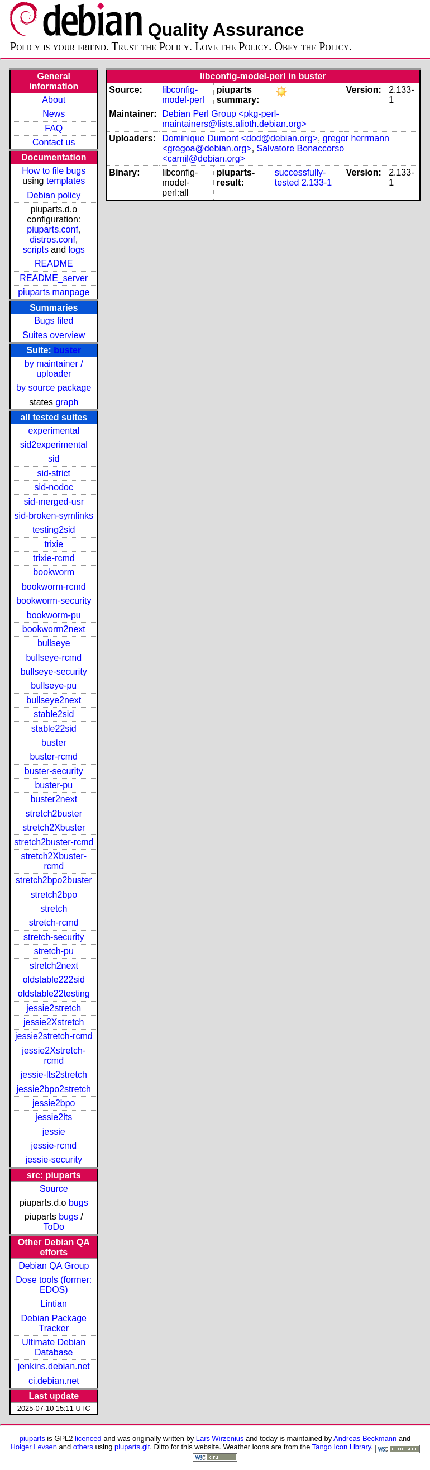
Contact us (53, 142)
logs (77, 249)
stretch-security (53, 937)
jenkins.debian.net (54, 1366)
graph (66, 402)
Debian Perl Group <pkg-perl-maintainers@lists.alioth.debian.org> (234, 119)
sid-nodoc (54, 487)
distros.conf (52, 239)
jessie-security (54, 1159)
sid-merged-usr (53, 501)
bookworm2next (53, 629)
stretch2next (54, 965)
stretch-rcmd (54, 922)
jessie (53, 1131)
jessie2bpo (53, 1103)
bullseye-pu (54, 685)
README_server (54, 278)
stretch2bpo (53, 894)
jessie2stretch (53, 1008)
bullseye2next (53, 700)
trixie (53, 544)
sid (53, 458)
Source (54, 1188)
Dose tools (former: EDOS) (54, 1284)
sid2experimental (54, 444)
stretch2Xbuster (53, 827)
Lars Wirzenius (220, 1438)
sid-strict (53, 473)
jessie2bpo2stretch (54, 1089)
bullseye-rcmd (54, 657)
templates (65, 181)
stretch (53, 908)
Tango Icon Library (341, 1447)
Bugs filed (53, 320)
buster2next (53, 799)
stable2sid (54, 714)
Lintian (54, 1303)
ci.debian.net (53, 1381)
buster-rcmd (54, 756)
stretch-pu (54, 951)
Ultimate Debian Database (53, 1347)
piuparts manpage (53, 292)
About (53, 100)
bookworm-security (53, 600)
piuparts (32, 1438)
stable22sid (54, 728)
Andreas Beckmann (364, 1438)
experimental (53, 430)
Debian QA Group (53, 1265)
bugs (78, 1202)
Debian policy (53, 195)
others (83, 1447)
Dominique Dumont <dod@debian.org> (240, 138)
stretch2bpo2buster (54, 880)
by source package (53, 387)
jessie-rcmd (54, 1145)
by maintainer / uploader (54, 368)
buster (67, 350)
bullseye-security (54, 671)
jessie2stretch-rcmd (54, 1036)
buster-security (54, 771)
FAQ (54, 128)
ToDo (54, 1226)
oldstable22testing (54, 993)
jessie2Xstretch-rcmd (53, 1055)
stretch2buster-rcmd (53, 842)
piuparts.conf (52, 229)
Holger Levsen (33, 1447)
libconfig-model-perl (183, 95)
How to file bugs (53, 171)
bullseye (53, 643)
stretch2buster (54, 813)
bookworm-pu (54, 615)
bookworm (53, 572)
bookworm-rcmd (54, 586)
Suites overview (53, 335)
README (54, 263)
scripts (36, 249)
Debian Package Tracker (54, 1323)
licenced (88, 1438)
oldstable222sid (54, 979)
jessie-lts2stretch (54, 1074)
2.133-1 (317, 182)
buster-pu (54, 785)
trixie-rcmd (54, 558)
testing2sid (53, 529)
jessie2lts (53, 1117)
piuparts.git (132, 1447)
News (53, 113)
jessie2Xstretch (53, 1022)
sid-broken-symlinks (54, 515)
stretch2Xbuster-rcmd (54, 861)
